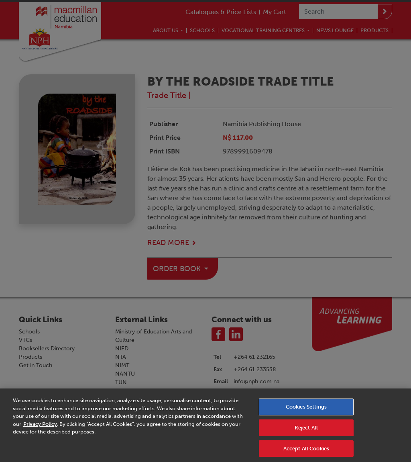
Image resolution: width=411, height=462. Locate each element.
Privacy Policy (40, 427)
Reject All (306, 430)
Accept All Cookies (306, 451)
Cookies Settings (306, 410)
